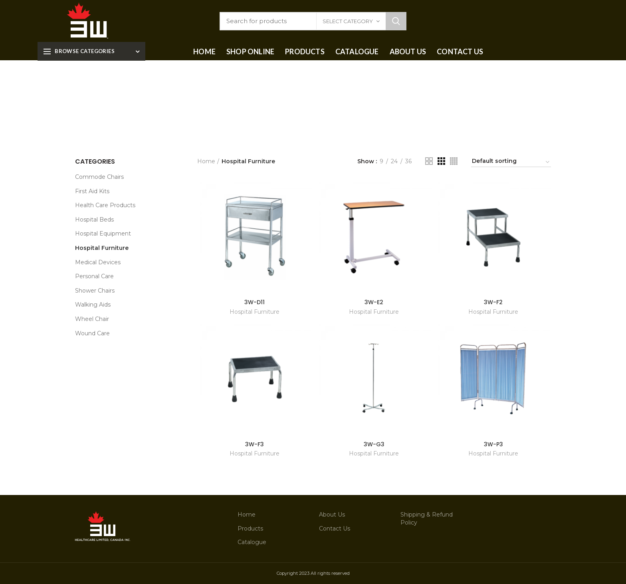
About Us (332, 514)
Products (250, 528)
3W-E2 (374, 302)
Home (206, 161)
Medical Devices (98, 262)
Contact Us (334, 528)
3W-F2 (493, 302)
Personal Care (94, 276)
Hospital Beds (94, 219)
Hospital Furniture (254, 311)
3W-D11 (254, 302)
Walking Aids (93, 304)
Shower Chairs (95, 290)
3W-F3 (254, 444)
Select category (348, 21)
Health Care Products (105, 205)
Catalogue (252, 542)
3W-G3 (374, 444)
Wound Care (92, 333)
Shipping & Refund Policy (426, 518)
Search (396, 21)
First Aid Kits (92, 191)
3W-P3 (493, 444)
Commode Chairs (99, 176)
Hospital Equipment (103, 233)
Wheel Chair (92, 319)
